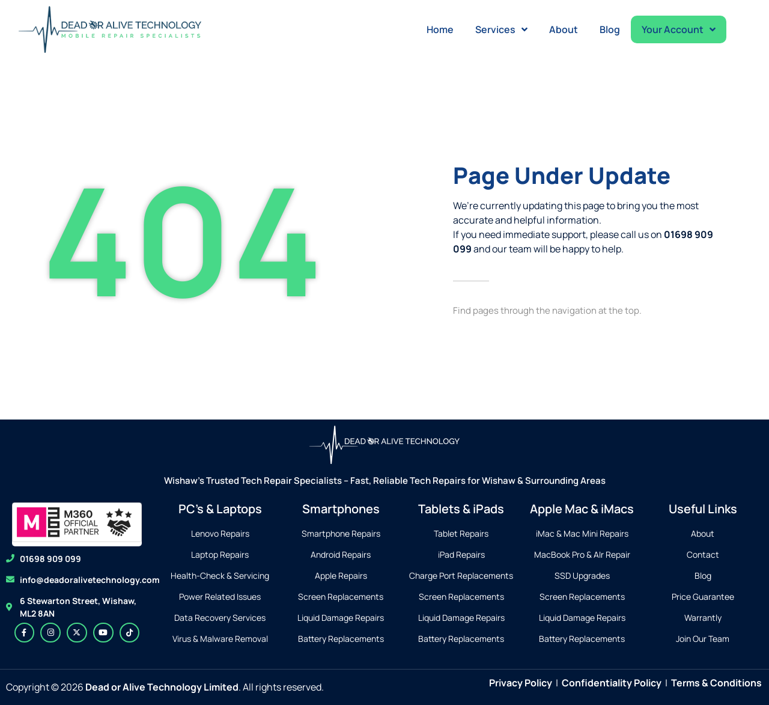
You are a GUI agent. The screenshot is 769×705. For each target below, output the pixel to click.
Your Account (679, 29)
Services (501, 29)
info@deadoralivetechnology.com (90, 579)
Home (440, 29)
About (563, 29)
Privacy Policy (520, 682)
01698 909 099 (50, 558)
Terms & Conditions (716, 682)
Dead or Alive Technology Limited (162, 687)
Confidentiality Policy (611, 682)
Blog (610, 29)
